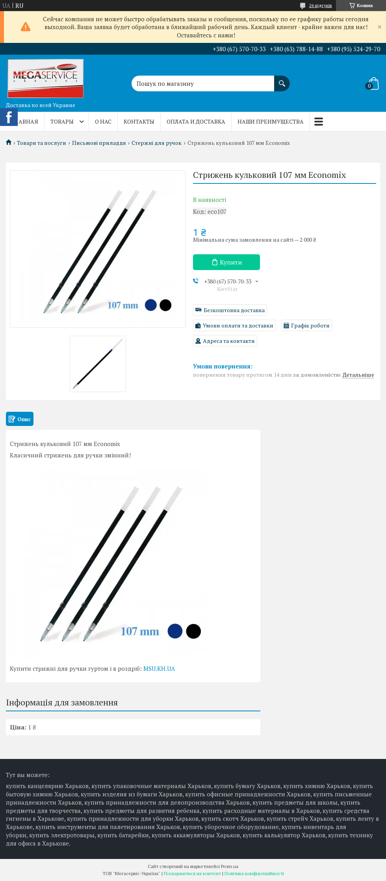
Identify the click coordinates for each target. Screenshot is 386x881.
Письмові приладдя (99, 142)
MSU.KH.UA (159, 668)
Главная (25, 121)
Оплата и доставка (196, 121)
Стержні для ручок (157, 142)
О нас (103, 121)
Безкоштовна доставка (234, 310)
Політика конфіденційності (254, 873)
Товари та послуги (41, 142)
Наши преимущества (271, 121)
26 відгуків (320, 5)
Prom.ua (229, 866)
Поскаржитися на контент (192, 873)
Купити (231, 262)
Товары (62, 121)
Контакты (139, 121)
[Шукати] (282, 79)
